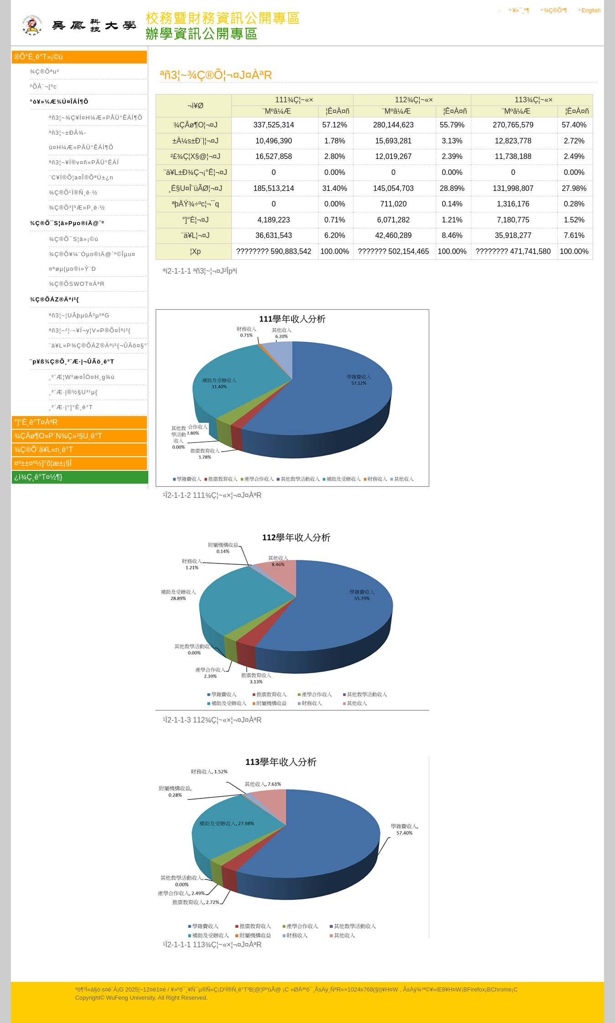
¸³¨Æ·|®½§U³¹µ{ (73, 392)
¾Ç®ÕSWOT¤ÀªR (77, 283)
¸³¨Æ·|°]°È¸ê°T (71, 407)
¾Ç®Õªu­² (44, 71)
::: (499, 11)
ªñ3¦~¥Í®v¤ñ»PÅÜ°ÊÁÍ (84, 162)
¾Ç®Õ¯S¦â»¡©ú (74, 239)
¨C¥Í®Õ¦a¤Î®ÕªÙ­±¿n (81, 177)
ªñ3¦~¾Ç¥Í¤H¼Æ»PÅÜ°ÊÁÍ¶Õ (96, 117)
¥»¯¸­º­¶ (515, 10)
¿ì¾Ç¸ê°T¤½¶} (38, 477)
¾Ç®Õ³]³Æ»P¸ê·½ (77, 207)
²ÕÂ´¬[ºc (43, 86)
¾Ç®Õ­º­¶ (550, 10)
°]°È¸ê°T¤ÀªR (35, 422)
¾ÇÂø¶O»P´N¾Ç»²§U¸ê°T (58, 436)
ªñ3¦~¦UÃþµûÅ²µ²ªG (79, 315)
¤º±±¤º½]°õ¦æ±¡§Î (43, 463)
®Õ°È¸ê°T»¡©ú (38, 57)
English (591, 10)
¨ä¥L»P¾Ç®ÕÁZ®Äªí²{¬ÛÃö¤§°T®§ (104, 345)
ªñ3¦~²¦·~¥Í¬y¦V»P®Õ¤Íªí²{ (89, 330)
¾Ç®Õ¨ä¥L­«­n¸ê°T (43, 449)
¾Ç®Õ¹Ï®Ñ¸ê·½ (73, 192)
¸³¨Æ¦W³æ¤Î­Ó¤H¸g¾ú (82, 377)
